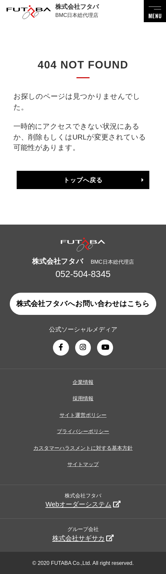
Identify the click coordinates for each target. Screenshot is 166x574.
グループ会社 (83, 533)
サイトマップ (83, 464)
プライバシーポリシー (83, 431)
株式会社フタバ (82, 500)
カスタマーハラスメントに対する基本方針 (83, 448)
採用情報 (83, 398)
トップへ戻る (83, 180)
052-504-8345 (83, 274)
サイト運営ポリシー (83, 415)
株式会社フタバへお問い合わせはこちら (83, 304)
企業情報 (83, 382)
